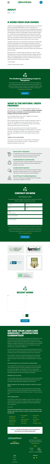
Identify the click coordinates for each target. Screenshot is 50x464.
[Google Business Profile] (34, 457)
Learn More (25, 93)
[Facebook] (36, 457)
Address (9, 211)
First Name (10, 204)
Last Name (28, 204)
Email (27, 208)
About (14, 459)
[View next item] (26, 315)
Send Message (25, 237)
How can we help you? (12, 219)
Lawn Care (14, 462)
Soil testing (23, 423)
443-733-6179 (14, 443)
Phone (9, 208)
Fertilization (11, 424)
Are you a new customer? (13, 215)
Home (14, 457)
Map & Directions (35, 443)
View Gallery (25, 320)
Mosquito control (37, 423)
